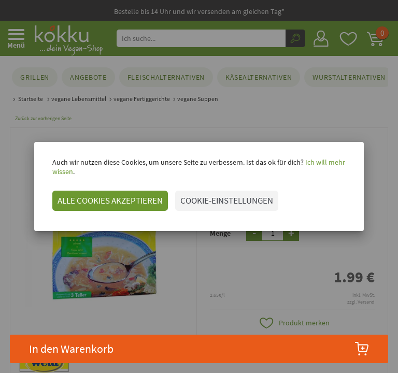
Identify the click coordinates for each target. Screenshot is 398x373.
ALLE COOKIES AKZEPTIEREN (98, 196)
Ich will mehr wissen (324, 166)
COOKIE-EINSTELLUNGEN (215, 196)
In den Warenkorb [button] (199, 348)
